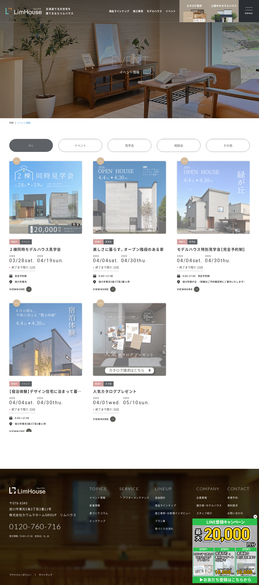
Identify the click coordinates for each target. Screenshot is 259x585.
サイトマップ (45, 575)
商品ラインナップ (119, 11)
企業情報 (201, 497)
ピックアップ (97, 521)
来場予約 (232, 497)
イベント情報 (97, 497)
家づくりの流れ (164, 528)
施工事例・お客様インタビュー (173, 513)
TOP (11, 122)
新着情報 (95, 505)
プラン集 (160, 521)
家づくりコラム (99, 513)
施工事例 (138, 11)
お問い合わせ (235, 513)
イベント (171, 11)
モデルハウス (154, 11)
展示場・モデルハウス (209, 505)
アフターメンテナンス (136, 497)
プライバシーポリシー (20, 575)
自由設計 (160, 497)
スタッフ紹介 (204, 513)
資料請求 (232, 505)
